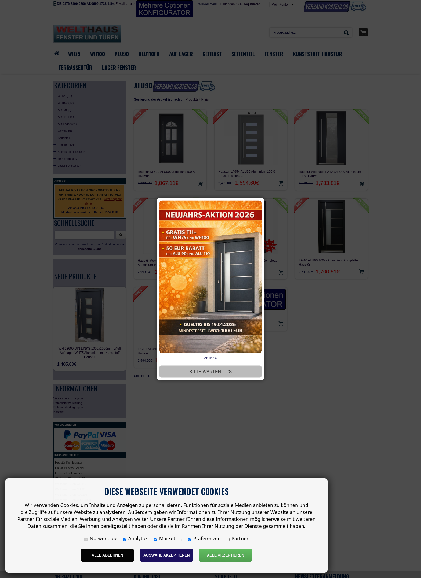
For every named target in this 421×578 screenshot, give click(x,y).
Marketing (168, 538)
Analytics (135, 538)
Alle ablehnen (107, 555)
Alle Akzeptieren (225, 555)
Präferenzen (204, 538)
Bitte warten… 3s (210, 371)
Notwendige (100, 538)
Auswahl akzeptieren (166, 555)
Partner (237, 538)
